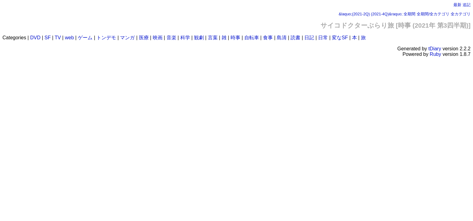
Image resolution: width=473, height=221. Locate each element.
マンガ (127, 37)
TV (57, 37)
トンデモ (106, 37)
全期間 (409, 14)
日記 (309, 37)
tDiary (434, 48)
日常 (323, 37)
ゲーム (85, 37)
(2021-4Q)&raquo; (387, 14)
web (69, 37)
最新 (457, 4)
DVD (35, 37)
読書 (295, 37)
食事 (268, 37)
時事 (235, 37)
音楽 (171, 37)
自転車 (251, 37)
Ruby (435, 54)
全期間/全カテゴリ (433, 14)
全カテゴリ (461, 14)
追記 (467, 4)
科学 (185, 37)
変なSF (340, 37)
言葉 (213, 37)
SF (47, 37)
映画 (158, 37)
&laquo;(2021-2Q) (354, 14)
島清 (282, 37)
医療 (144, 37)
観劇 (199, 37)
